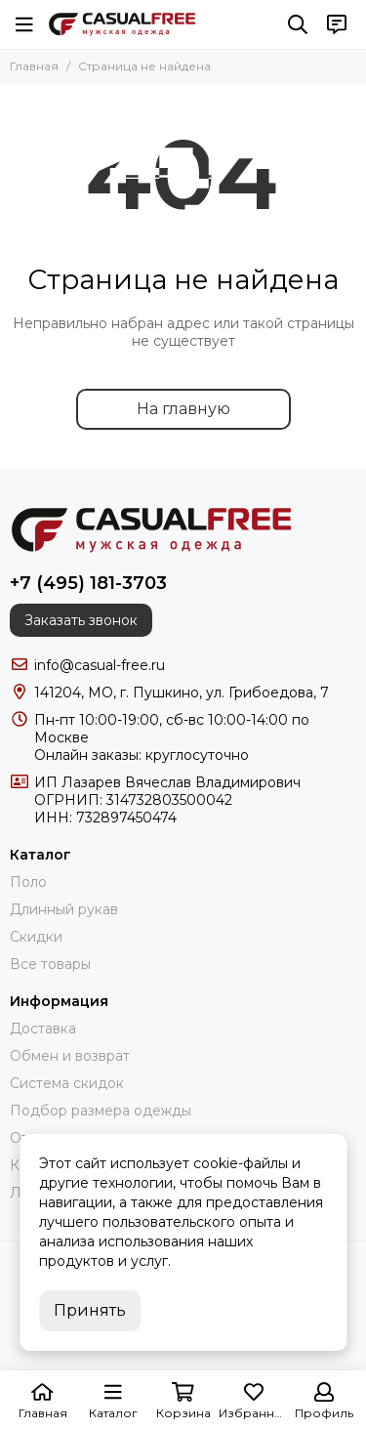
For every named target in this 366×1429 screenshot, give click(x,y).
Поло (28, 882)
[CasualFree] (122, 24)
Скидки (36, 937)
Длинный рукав (64, 909)
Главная (34, 66)
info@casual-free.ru (99, 665)
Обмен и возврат (70, 1056)
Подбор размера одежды (100, 1110)
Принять (90, 1310)
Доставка (43, 1028)
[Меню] (24, 24)
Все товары (50, 964)
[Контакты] (336, 24)
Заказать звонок (81, 620)
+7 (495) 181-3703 (88, 583)
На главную (183, 408)
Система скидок (67, 1083)
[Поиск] (297, 24)
